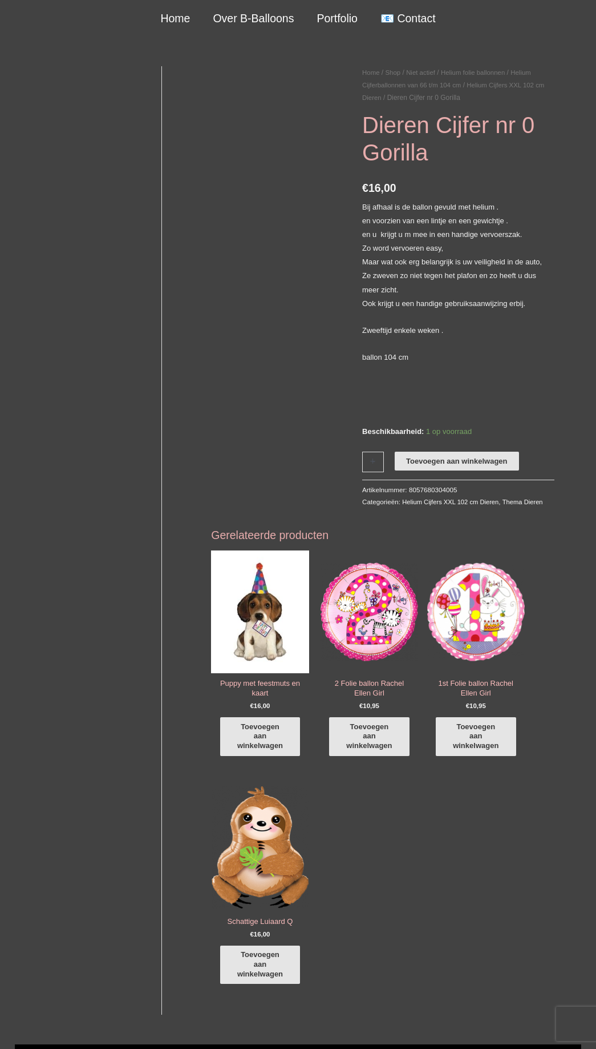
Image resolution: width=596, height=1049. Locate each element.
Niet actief (423, 73)
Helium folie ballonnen (477, 73)
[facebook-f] (521, 860)
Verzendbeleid (433, 1027)
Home (176, 18)
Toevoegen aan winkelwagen (456, 461)
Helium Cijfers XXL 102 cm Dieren (452, 501)
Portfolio (337, 18)
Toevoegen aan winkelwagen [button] (266, 733)
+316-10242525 (52, 901)
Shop (394, 73)
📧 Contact (407, 18)
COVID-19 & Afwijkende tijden (64, 976)
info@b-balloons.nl (57, 915)
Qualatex (29, 990)
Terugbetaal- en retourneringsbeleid (522, 1027)
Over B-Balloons (253, 18)
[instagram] (521, 876)
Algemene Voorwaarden (363, 1027)
